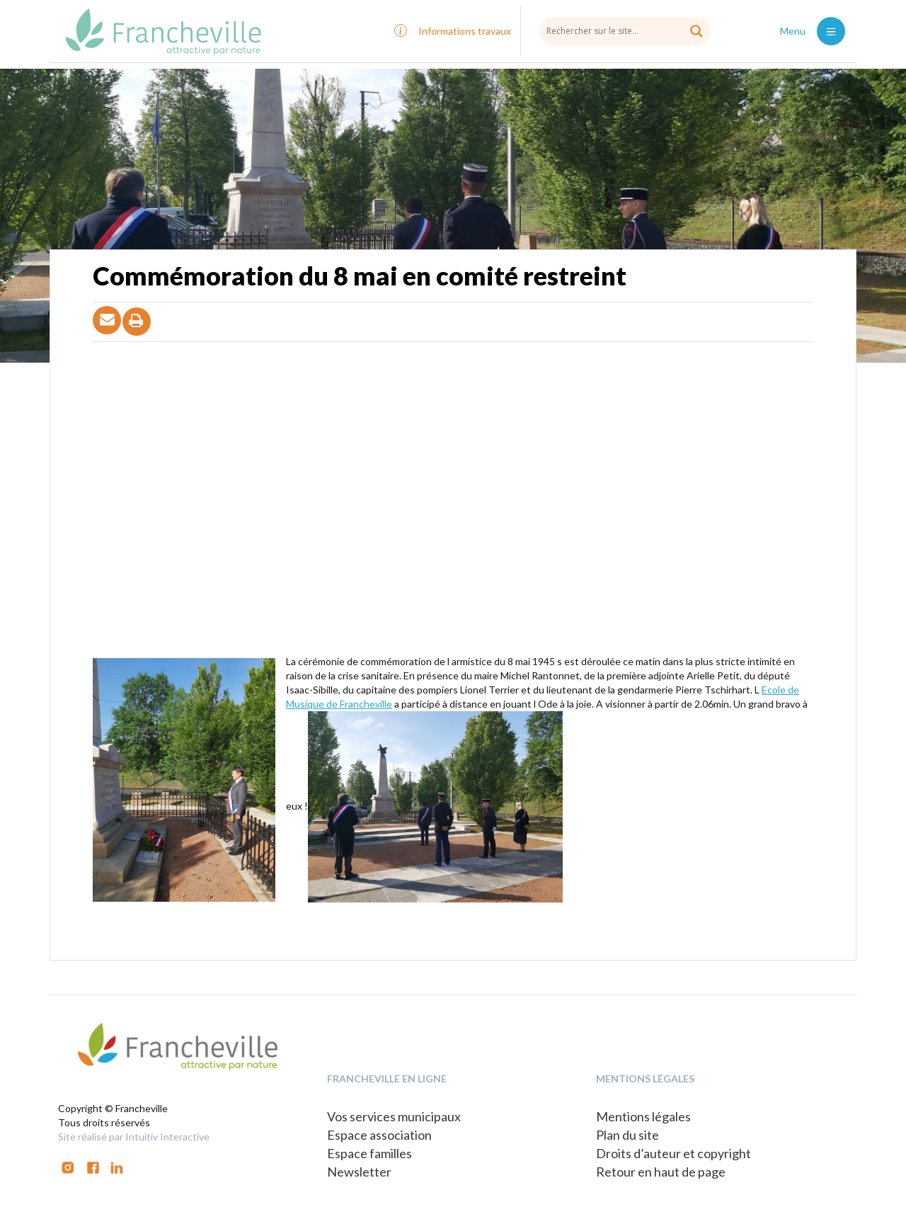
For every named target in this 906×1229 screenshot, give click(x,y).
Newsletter (359, 1171)
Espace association (379, 1135)
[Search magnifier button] (696, 31)
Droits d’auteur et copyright (673, 1153)
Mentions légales (643, 1116)
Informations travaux (464, 31)
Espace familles (369, 1153)
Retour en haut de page (661, 1171)
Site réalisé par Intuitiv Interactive (134, 1137)
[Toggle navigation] (831, 31)
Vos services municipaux (394, 1116)
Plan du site (627, 1135)
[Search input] (625, 30)
